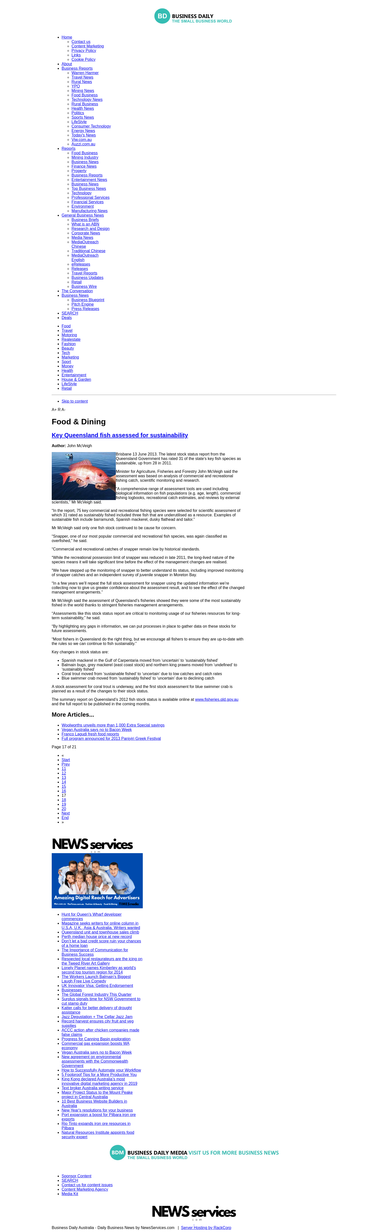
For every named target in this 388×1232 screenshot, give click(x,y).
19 (64, 804)
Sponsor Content (76, 1176)
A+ (54, 410)
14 (64, 782)
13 (64, 778)
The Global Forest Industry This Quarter (96, 994)
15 (64, 786)
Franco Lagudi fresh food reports (90, 734)
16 (64, 791)
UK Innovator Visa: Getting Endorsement (97, 985)
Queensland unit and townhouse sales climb (100, 932)
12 (64, 773)
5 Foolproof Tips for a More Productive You (99, 1074)
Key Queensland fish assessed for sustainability (120, 435)
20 (64, 809)
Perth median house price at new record (97, 937)
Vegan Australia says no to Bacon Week (97, 730)
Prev (66, 764)
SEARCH (70, 1180)
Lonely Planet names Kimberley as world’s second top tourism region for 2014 (99, 970)
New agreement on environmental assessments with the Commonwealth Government (95, 1061)
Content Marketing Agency (85, 1189)
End (65, 818)
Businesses (72, 990)
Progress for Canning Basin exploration (96, 1039)
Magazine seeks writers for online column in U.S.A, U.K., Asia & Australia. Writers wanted (101, 925)
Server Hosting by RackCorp (206, 1228)
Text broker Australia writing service (93, 1088)
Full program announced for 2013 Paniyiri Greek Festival (111, 738)
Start (66, 760)
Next (66, 813)
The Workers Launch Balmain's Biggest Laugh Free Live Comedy (96, 979)
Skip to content (75, 401)
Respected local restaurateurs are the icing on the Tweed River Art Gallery (102, 961)
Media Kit (70, 1194)
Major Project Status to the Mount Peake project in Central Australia (97, 1094)
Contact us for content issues (87, 1185)
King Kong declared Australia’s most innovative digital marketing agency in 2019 (99, 1081)
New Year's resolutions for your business (97, 1110)
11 (64, 769)
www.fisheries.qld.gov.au (217, 699)
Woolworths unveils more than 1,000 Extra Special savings (113, 725)
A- (64, 410)
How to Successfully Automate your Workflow (101, 1070)
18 (64, 800)
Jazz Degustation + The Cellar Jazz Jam (97, 1017)
